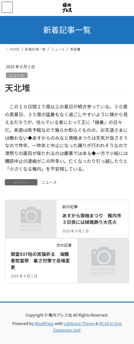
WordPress (44, 323)
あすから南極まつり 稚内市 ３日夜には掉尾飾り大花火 (94, 218)
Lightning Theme (79, 323)
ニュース (16, 75)
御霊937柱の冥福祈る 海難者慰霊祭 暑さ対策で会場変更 (40, 260)
